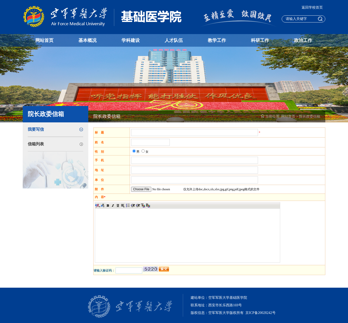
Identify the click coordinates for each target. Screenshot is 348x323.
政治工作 (303, 40)
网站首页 (44, 40)
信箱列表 (36, 144)
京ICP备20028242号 (260, 313)
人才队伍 (174, 40)
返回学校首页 (312, 7)
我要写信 (36, 129)
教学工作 (217, 40)
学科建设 (131, 40)
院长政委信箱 (309, 116)
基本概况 (87, 40)
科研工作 (260, 40)
